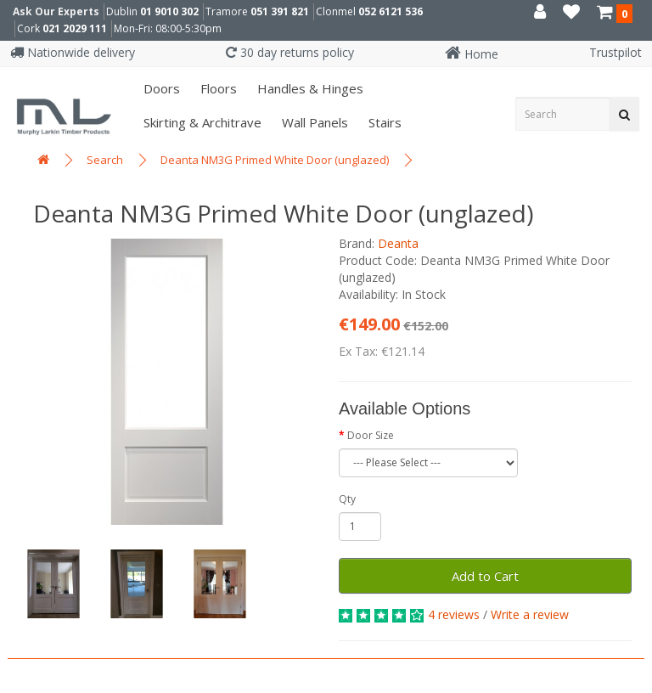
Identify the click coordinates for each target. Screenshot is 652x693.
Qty (347, 499)
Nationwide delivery (72, 52)
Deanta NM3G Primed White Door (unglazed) (274, 159)
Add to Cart (485, 575)
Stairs (383, 122)
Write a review (530, 614)
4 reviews (454, 614)
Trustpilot (615, 52)
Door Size (370, 435)
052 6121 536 (390, 11)
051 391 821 (279, 11)
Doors (160, 88)
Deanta (398, 243)
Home (471, 54)
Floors (217, 88)
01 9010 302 (169, 11)
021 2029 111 (74, 28)
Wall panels (313, 122)
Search (105, 159)
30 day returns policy (290, 52)
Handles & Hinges (308, 88)
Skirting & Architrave (200, 122)
